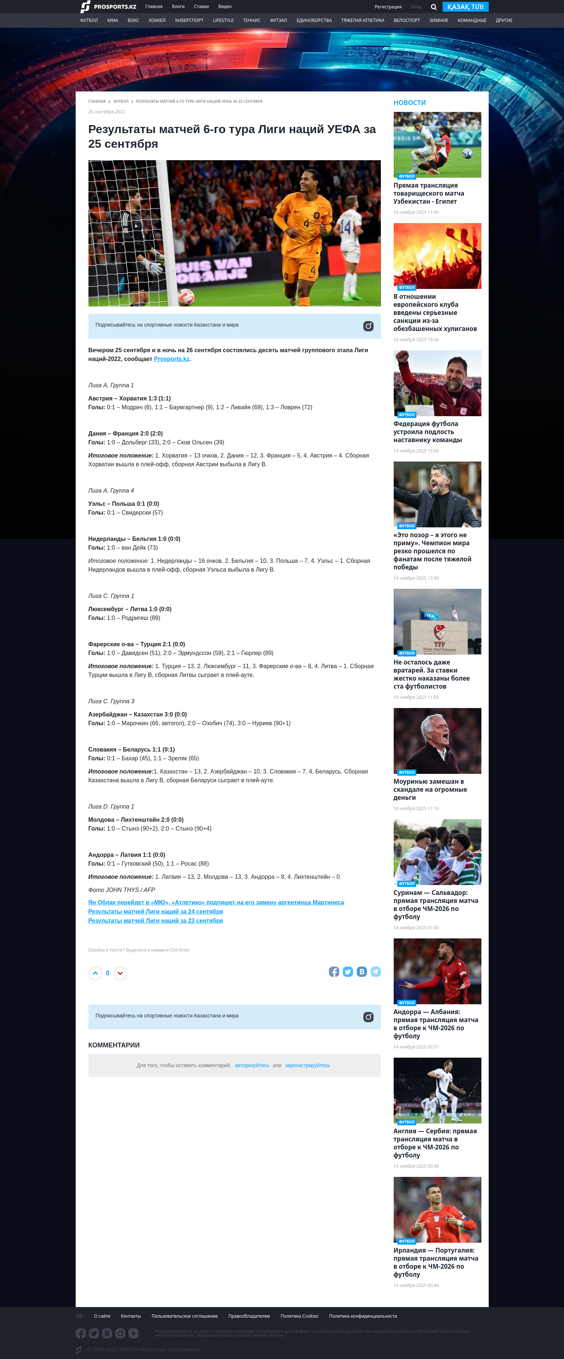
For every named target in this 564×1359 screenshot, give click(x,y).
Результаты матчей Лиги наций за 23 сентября (155, 921)
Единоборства (314, 20)
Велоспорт (407, 20)
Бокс (133, 20)
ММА (112, 20)
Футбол (89, 20)
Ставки (201, 6)
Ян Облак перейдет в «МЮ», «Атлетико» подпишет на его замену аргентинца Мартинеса (216, 902)
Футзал (278, 20)
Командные (472, 20)
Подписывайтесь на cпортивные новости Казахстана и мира (235, 326)
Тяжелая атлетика (363, 20)
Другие (504, 20)
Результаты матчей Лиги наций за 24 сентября (155, 911)
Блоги (178, 6)
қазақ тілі (465, 6)
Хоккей (157, 20)
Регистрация (388, 7)
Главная (154, 6)
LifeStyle (223, 20)
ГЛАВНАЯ (97, 101)
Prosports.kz (171, 359)
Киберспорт (189, 20)
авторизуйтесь (252, 1065)
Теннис (252, 20)
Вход (416, 7)
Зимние (438, 20)
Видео (224, 6)
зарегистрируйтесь (307, 1065)
